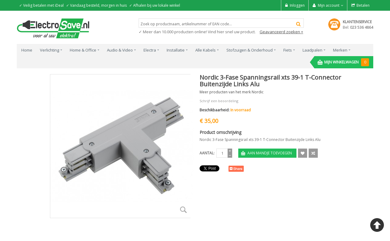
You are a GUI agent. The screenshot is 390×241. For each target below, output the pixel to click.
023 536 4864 (361, 27)
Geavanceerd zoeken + (281, 31)
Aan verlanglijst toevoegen (302, 153)
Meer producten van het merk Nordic (232, 92)
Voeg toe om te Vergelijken (313, 153)
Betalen (363, 5)
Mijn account (328, 5)
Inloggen (297, 5)
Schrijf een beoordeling (219, 101)
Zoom (183, 209)
